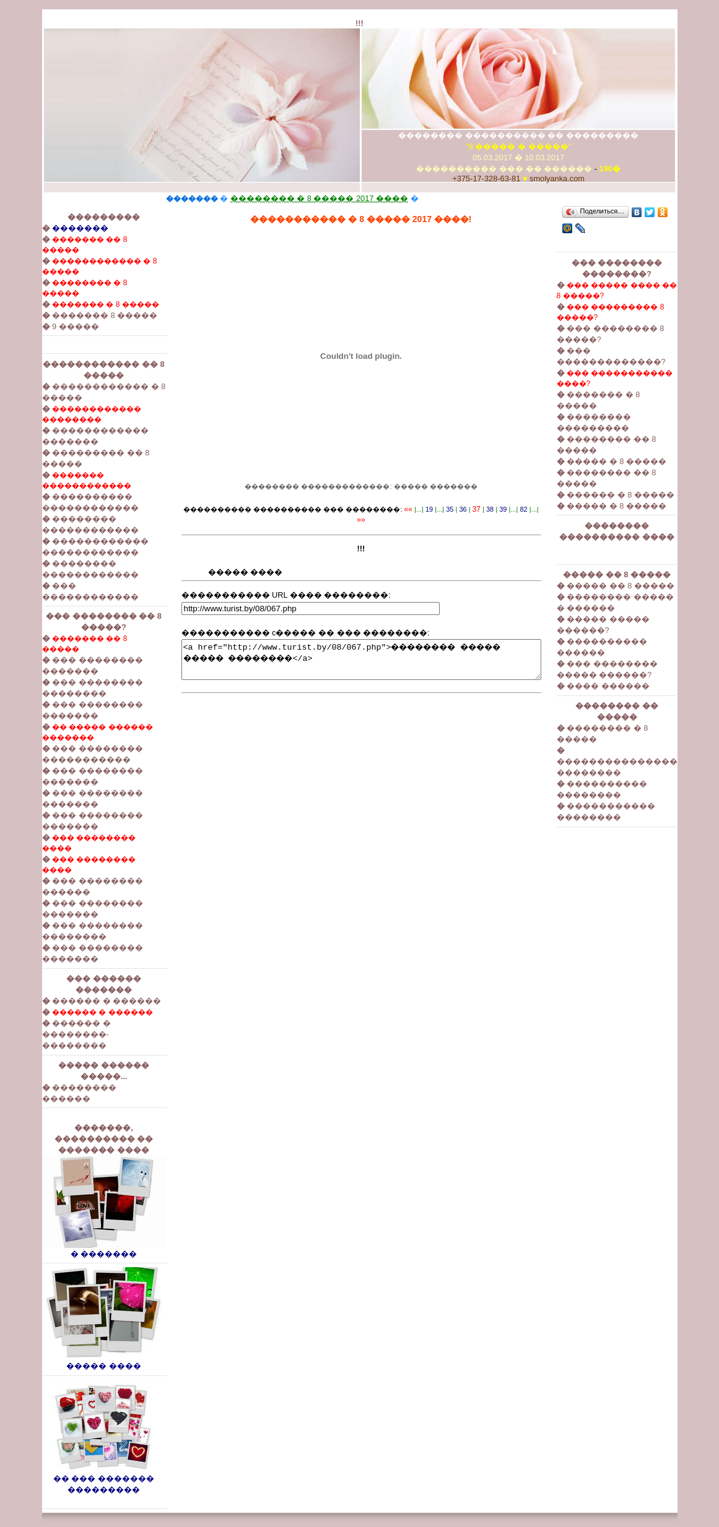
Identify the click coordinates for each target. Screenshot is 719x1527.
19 (424, 509)
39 (498, 509)
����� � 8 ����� (638, 461)
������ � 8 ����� (642, 494)
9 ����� (53, 326)
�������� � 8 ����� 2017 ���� (297, 198)
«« (403, 509)
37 (471, 509)
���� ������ (629, 685)
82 (518, 509)
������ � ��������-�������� (54, 1034)
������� (58, 228)
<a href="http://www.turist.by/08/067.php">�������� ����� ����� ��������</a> (361, 654)
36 (457, 509)
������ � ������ (84, 1000)
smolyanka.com (568, 178)
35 (444, 509)
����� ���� (82, 1361)
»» (540, 509)
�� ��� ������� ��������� (82, 1479)
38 (485, 509)
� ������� (82, 1249)
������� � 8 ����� (83, 304)
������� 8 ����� (83, 315)
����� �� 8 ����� (642, 585)
